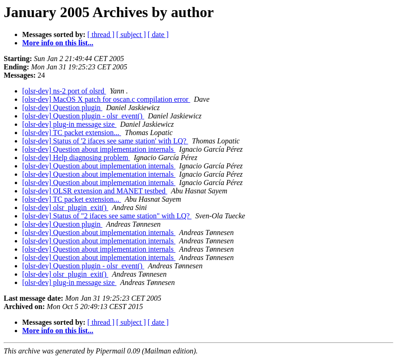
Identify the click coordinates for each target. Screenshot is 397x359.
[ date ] (158, 34)
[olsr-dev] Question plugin (62, 107)
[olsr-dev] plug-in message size (69, 124)
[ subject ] (131, 34)
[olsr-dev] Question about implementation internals (99, 149)
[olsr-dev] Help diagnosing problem (76, 157)
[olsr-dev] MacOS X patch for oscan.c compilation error (106, 99)
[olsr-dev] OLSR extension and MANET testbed (94, 191)
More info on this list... (57, 43)
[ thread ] (101, 34)
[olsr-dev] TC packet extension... (71, 132)
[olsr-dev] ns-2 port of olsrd (64, 91)
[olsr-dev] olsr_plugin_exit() (65, 207)
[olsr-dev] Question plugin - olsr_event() (83, 116)
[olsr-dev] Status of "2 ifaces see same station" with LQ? (106, 216)
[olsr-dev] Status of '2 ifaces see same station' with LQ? (105, 141)
